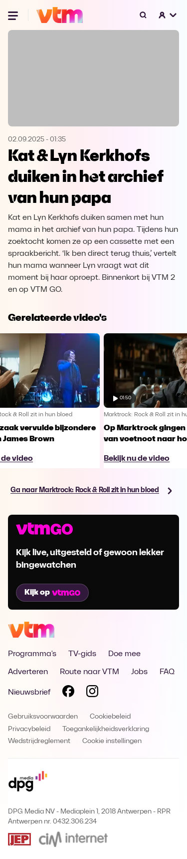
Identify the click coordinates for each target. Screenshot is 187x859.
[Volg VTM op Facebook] (68, 693)
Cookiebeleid (110, 717)
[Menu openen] (14, 15)
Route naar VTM (89, 672)
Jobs (139, 672)
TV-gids (82, 654)
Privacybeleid (29, 729)
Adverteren (28, 672)
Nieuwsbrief (29, 693)
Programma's (32, 654)
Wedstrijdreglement (39, 741)
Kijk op (52, 593)
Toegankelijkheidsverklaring (105, 729)
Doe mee (124, 654)
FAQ (167, 672)
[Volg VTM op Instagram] (92, 693)
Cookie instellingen (112, 741)
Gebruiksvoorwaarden (43, 717)
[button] (168, 15)
